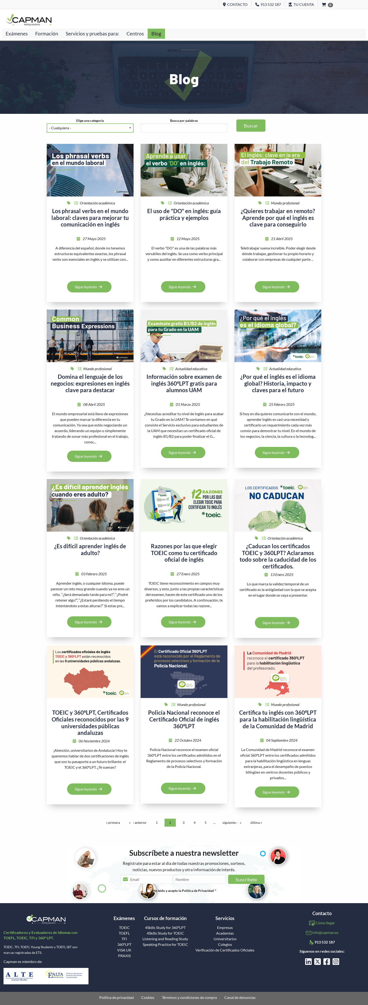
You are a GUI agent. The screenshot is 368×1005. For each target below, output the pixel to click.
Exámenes (17, 33)
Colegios (225, 944)
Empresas (225, 927)
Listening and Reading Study (165, 939)
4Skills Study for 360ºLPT (165, 927)
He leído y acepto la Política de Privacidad (183, 891)
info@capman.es (325, 932)
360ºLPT (124, 944)
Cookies (147, 997)
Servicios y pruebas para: (92, 33)
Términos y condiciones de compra (189, 997)
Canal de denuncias (240, 997)
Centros (135, 33)
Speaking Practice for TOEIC (165, 944)
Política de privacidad (116, 997)
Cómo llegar (325, 923)
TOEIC (124, 927)
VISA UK (124, 950)
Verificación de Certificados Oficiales (225, 950)
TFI (124, 939)
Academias (225, 933)
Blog (156, 33)
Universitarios (225, 939)
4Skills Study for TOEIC (165, 933)
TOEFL (124, 933)
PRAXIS (124, 956)
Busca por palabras (184, 121)
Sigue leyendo (88, 286)
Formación (46, 33)
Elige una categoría (90, 121)
